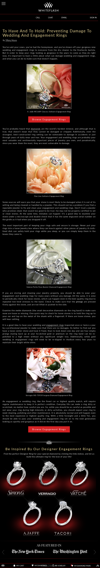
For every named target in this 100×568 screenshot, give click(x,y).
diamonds (35, 128)
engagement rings (55, 325)
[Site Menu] (4, 3)
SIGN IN (93, 17)
